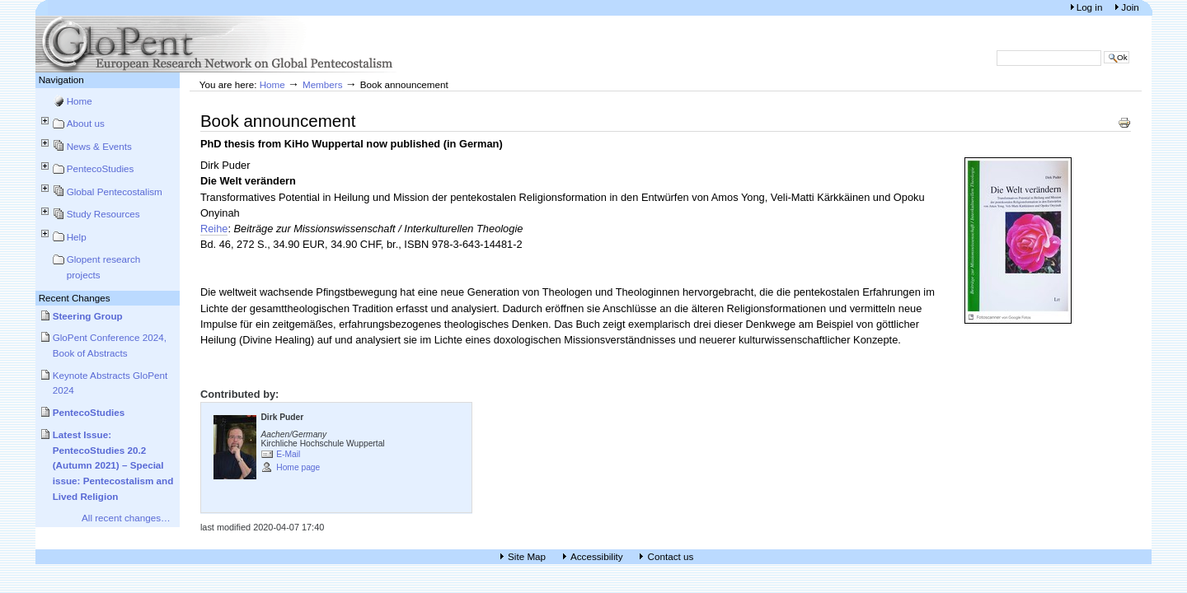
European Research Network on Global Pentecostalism (216, 44)
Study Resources (103, 213)
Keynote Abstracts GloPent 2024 (110, 383)
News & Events (99, 146)
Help (77, 236)
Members (323, 84)
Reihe (214, 228)
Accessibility (596, 556)
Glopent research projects (104, 267)
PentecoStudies (100, 168)
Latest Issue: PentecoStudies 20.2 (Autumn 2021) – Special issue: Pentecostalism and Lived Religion (113, 465)
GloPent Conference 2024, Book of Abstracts (110, 345)
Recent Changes (74, 297)
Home (79, 101)
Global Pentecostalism (114, 191)
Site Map (527, 556)
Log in (1091, 7)
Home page (298, 467)
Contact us (670, 556)
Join (1129, 7)
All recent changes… (126, 517)
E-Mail (288, 454)
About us (86, 123)
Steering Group (88, 316)
